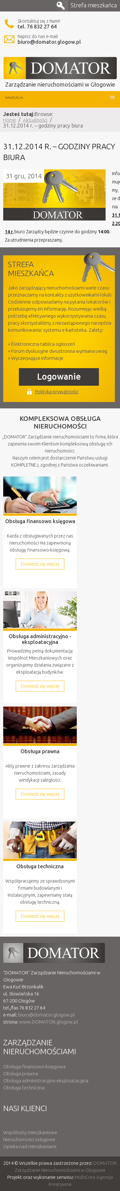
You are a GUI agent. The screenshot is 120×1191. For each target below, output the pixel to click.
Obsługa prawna (20, 1073)
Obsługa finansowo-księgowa (34, 1066)
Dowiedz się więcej (40, 564)
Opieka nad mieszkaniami (29, 1146)
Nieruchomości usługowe (29, 1139)
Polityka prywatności (56, 391)
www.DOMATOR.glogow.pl (48, 1022)
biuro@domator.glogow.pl (49, 42)
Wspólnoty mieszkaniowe (30, 1132)
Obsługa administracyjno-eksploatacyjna (45, 1080)
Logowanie (59, 376)
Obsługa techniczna (23, 1087)
